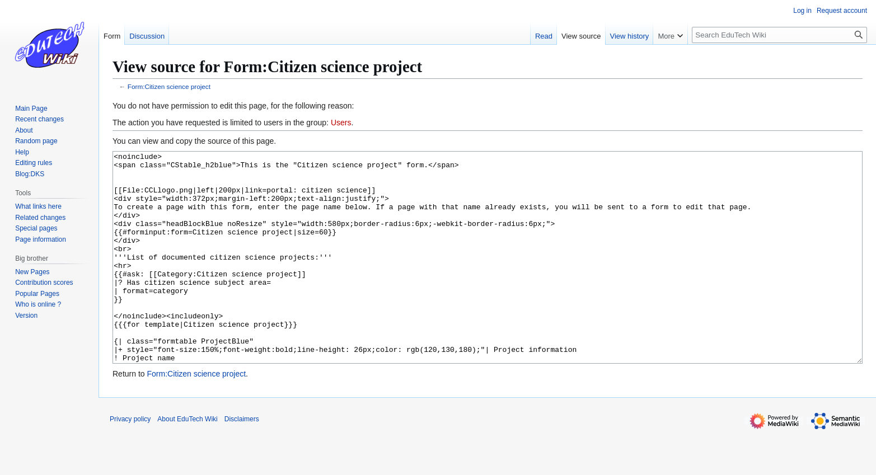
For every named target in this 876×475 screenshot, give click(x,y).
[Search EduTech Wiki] (779, 35)
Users (341, 122)
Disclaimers (241, 461)
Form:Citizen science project (169, 86)
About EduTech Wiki (187, 461)
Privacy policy (130, 461)
